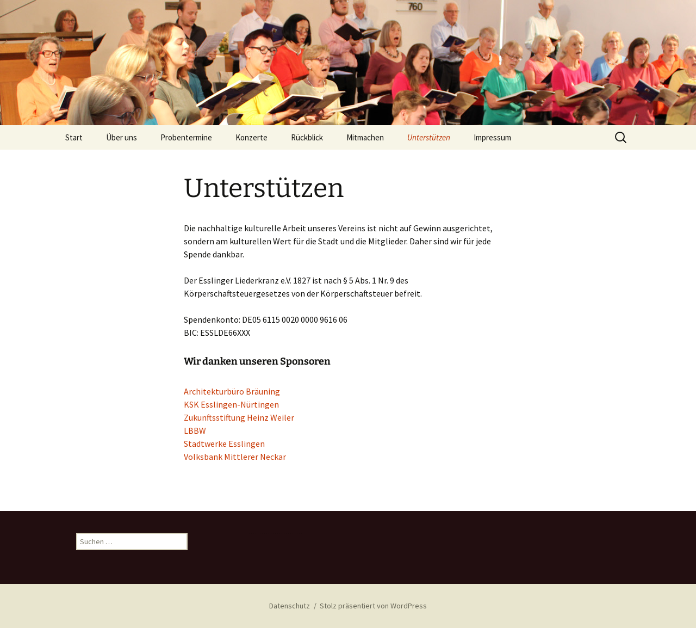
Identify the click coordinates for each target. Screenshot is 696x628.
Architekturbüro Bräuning (232, 391)
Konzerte (251, 137)
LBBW (195, 430)
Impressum (492, 137)
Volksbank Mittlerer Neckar (235, 456)
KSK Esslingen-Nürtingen (231, 404)
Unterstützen (428, 137)
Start (74, 137)
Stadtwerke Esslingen (224, 443)
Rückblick (307, 137)
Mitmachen (365, 137)
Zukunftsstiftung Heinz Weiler (239, 417)
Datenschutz (289, 606)
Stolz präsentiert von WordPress (373, 606)
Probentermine (186, 137)
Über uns (121, 137)
